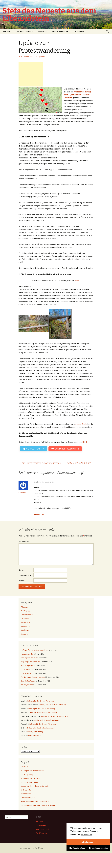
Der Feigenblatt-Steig (29, 658)
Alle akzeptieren (88, 842)
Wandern (24, 634)
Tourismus (25, 630)
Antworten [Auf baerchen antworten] (40, 514)
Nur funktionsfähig (77, 848)
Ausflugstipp (25, 611)
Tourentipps (25, 626)
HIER (77, 280)
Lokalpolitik (25, 618)
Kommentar (24, 541)
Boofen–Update (27, 665)
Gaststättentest (27, 615)
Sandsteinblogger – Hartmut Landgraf (35, 801)
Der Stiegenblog (27, 774)
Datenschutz (79, 31)
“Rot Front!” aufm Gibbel (80, 462)
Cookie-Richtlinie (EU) (24, 31)
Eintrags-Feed (41, 825)
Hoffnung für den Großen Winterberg (34, 650)
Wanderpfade (26, 794)
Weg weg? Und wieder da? (30, 662)
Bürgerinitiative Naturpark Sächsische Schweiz (38, 805)
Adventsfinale (26, 673)
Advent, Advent (27, 685)
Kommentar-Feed (42, 829)
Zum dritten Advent (28, 681)
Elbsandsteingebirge (29, 797)
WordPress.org (41, 833)
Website (22, 580)
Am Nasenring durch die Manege (33, 677)
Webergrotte (26, 790)
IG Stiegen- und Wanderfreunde (32, 770)
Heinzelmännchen (27, 654)
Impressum (42, 31)
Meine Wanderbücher (60, 31)
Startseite (25, 767)
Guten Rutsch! (26, 669)
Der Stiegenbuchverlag (29, 782)
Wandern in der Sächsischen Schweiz (34, 786)
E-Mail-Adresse (25, 575)
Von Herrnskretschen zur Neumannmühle (40, 462)
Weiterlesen (86, 834)
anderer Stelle (81, 424)
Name (21, 570)
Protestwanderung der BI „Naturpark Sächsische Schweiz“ (77, 94)
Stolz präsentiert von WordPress (31, 848)
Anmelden (39, 821)
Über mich (6, 31)
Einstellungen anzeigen (99, 848)
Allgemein (41, 56)
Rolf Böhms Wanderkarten (30, 778)
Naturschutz (25, 622)
